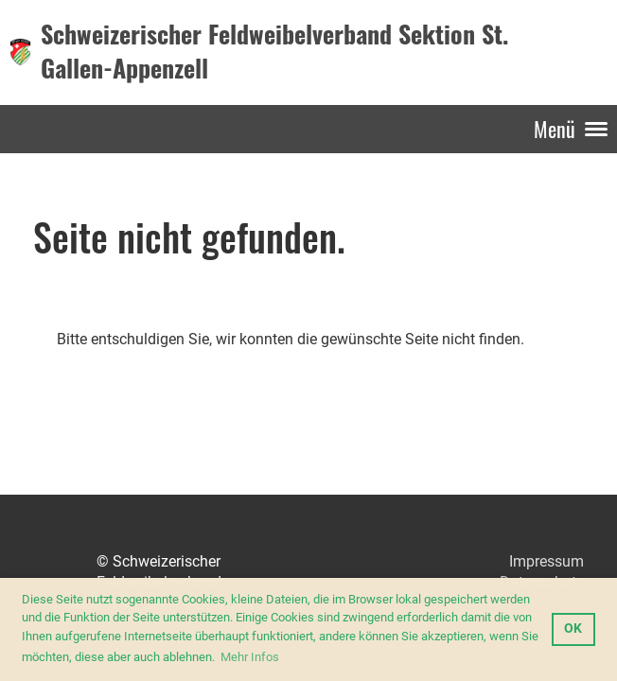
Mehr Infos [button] (249, 657)
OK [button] (573, 628)
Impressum (546, 561)
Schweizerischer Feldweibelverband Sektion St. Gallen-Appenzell (274, 51)
